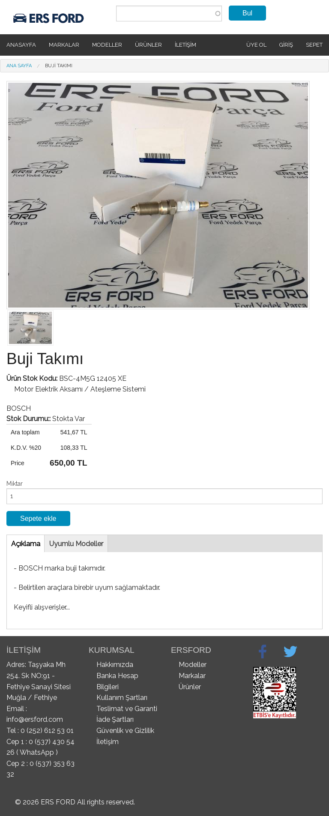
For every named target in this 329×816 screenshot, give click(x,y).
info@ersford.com (34, 719)
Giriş (286, 45)
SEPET (314, 45)
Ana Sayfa (19, 66)
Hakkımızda (114, 665)
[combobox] (169, 13)
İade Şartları (115, 719)
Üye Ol (256, 45)
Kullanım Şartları (121, 697)
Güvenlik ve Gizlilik (125, 730)
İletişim (185, 45)
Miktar (14, 483)
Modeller (107, 45)
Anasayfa (21, 45)
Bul (247, 13)
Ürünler (148, 45)
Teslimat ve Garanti (126, 709)
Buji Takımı (58, 66)
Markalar (64, 45)
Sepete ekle (38, 518)
